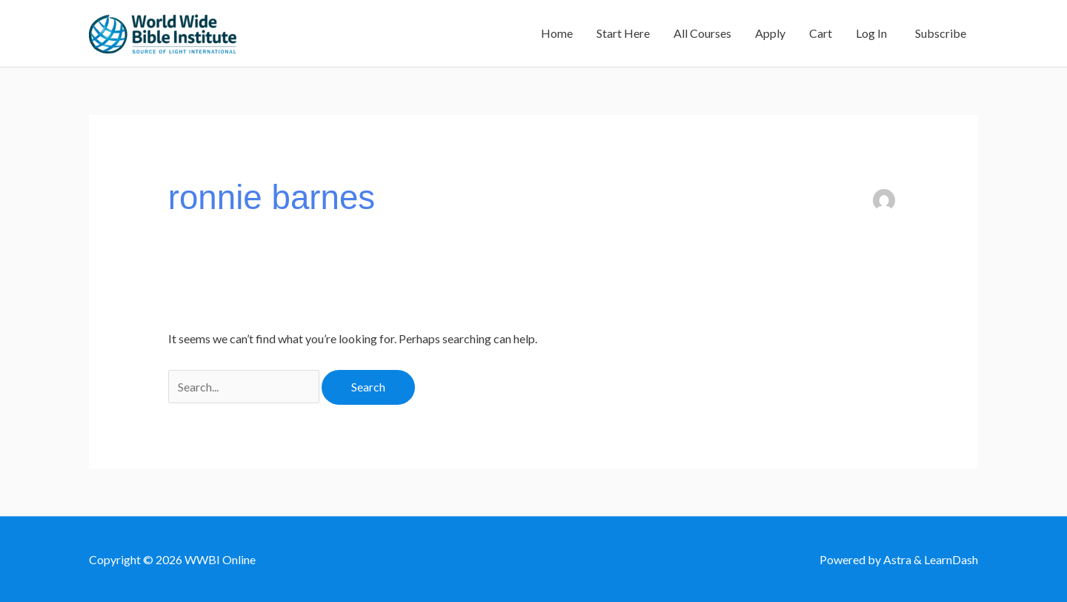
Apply (770, 33)
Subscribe (938, 33)
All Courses (702, 33)
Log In (871, 33)
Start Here (623, 33)
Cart (820, 33)
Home (557, 33)
